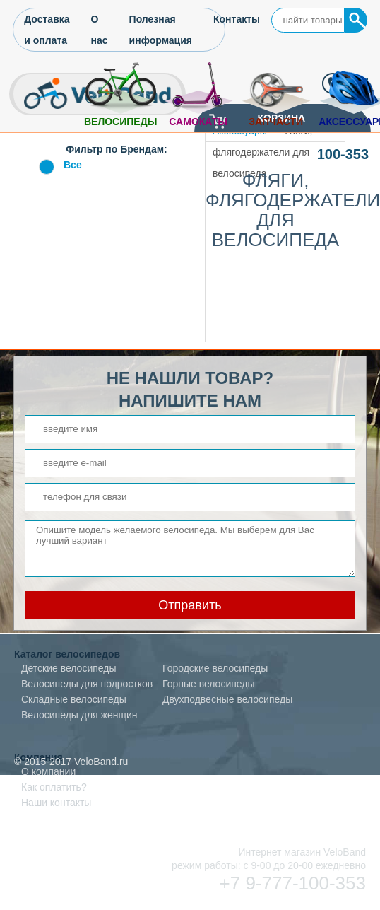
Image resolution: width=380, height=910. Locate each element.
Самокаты (198, 121)
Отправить (189, 605)
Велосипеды (120, 121)
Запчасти (276, 121)
